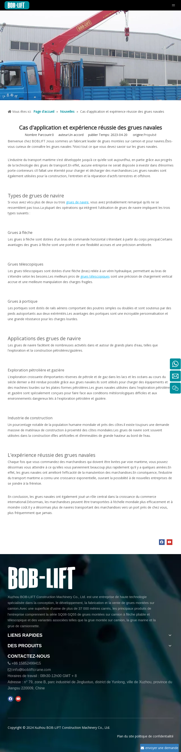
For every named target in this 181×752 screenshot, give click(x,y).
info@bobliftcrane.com (31, 669)
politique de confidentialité (154, 736)
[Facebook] (162, 542)
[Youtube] (169, 542)
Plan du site (125, 736)
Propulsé (150, 135)
